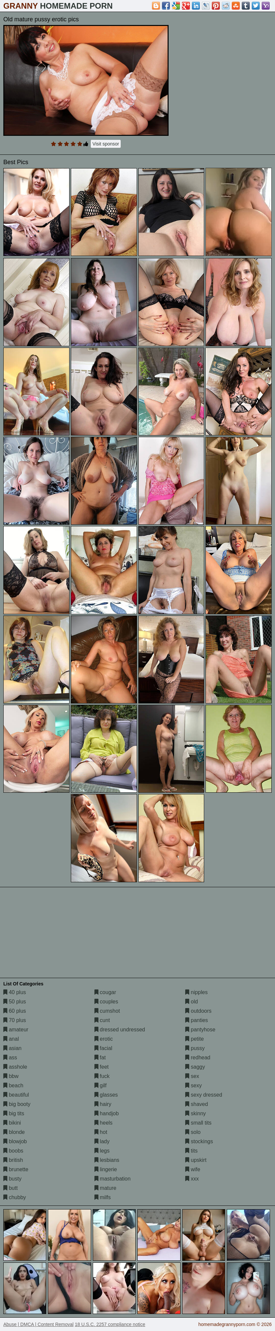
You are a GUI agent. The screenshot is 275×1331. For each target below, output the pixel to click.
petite (194, 1039)
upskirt (195, 1160)
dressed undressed (119, 1029)
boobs (13, 1151)
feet (101, 1067)
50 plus (14, 1001)
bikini (12, 1123)
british (13, 1160)
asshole (15, 1067)
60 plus (14, 1011)
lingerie (105, 1169)
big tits (13, 1113)
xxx (192, 1179)
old (191, 1001)
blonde (14, 1132)
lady (102, 1141)
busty (12, 1179)
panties (196, 1020)
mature (105, 1188)
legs (102, 1151)
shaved (196, 1104)
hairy (102, 1104)
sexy (193, 1085)
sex (192, 1076)
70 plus (14, 1020)
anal (11, 1039)
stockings (199, 1141)
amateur (15, 1029)
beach (13, 1085)
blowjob (15, 1141)
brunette (15, 1169)
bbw (11, 1076)
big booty (16, 1104)
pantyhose (200, 1029)
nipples (196, 992)
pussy (195, 1048)
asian (12, 1048)
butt (10, 1188)
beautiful (16, 1095)
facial (103, 1048)
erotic (103, 1039)
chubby (14, 1197)
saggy (195, 1067)
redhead (197, 1057)
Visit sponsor (105, 143)
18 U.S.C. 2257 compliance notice (110, 1324)
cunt (102, 1020)
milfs (102, 1197)
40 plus (14, 992)
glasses (106, 1095)
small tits (198, 1123)
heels (103, 1123)
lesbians (106, 1160)
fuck (102, 1076)
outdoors (198, 1011)
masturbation (112, 1179)
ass (10, 1057)
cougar (105, 992)
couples (106, 1001)
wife (192, 1169)
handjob (106, 1113)
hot (100, 1132)
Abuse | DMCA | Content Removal (38, 1324)
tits (191, 1151)
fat (100, 1057)
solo (193, 1132)
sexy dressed (203, 1095)
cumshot (107, 1011)
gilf (100, 1085)
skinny (195, 1113)
